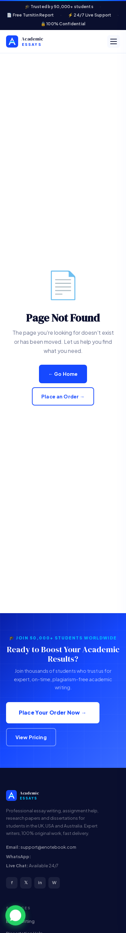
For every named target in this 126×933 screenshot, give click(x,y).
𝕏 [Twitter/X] (26, 882)
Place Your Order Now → (53, 712)
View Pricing (31, 737)
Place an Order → (63, 396)
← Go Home (63, 374)
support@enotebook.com (48, 847)
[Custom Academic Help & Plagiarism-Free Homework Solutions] (36, 41)
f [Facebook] (12, 882)
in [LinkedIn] (40, 882)
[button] (15, 916)
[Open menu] (113, 41)
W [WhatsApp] (54, 882)
